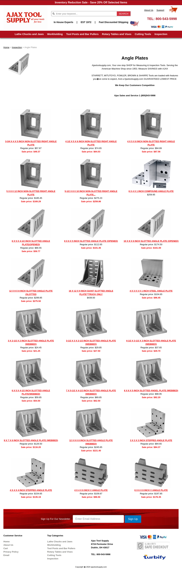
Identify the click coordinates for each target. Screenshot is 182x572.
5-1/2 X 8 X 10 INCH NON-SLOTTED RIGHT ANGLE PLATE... (91, 193)
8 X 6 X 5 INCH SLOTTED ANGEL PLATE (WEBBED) (151, 390)
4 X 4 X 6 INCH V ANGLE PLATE (91, 490)
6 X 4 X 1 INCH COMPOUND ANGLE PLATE (151, 191)
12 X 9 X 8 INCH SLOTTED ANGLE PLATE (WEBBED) (91, 442)
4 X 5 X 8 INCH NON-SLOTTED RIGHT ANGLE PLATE (151, 143)
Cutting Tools (143, 34)
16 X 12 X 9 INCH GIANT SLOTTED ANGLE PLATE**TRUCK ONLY (91, 293)
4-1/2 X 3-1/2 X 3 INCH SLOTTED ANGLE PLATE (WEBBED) (151, 342)
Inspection (161, 34)
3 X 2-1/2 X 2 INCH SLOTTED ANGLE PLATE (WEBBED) (31, 342)
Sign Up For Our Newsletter (55, 519)
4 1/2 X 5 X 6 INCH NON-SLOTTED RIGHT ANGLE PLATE (91, 143)
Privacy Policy (10, 551)
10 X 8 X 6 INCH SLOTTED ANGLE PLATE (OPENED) (151, 241)
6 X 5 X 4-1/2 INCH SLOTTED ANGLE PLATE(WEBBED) (31, 392)
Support (160, 10)
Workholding (55, 34)
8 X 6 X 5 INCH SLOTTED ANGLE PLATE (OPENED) (91, 241)
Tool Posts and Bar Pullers (82, 34)
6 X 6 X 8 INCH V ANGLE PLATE (151, 490)
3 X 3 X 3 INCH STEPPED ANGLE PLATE (151, 440)
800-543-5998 (166, 19)
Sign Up (133, 519)
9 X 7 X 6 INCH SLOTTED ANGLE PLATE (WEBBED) (31, 440)
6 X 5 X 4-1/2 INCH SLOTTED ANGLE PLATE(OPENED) (31, 243)
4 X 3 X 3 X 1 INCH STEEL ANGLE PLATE (151, 291)
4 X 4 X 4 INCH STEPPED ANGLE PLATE (31, 490)
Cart (5, 548)
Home (6, 47)
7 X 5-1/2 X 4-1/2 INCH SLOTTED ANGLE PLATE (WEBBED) (91, 392)
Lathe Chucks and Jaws (29, 34)
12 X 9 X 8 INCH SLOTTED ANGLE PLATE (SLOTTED (31, 293)
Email (6, 555)
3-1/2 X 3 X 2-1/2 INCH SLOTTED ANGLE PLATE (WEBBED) (91, 342)
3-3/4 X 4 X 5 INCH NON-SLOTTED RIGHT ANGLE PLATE (31, 143)
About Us (148, 10)
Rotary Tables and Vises (116, 34)
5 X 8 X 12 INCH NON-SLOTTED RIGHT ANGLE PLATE (30, 193)
